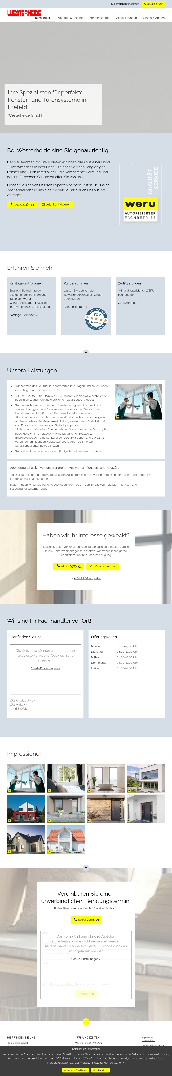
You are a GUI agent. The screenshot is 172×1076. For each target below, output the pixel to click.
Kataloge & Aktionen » (24, 315)
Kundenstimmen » (76, 306)
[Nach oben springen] (86, 353)
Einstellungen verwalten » (108, 1062)
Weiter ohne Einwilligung (75, 1070)
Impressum (148, 1037)
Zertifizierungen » (129, 302)
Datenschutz (148, 1040)
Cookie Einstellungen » (45, 668)
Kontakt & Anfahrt (153, 17)
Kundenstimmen (100, 17)
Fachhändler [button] (43, 17)
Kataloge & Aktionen (71, 17)
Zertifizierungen (126, 17)
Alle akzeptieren (100, 1070)
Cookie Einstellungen (153, 1045)
